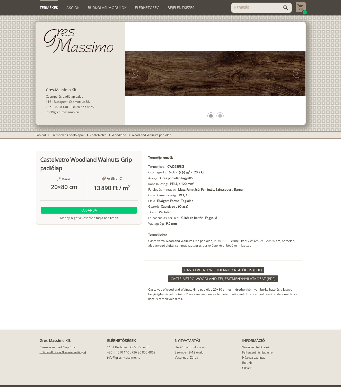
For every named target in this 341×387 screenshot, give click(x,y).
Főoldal (41, 135)
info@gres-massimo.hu (62, 112)
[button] (210, 115)
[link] (223, 270)
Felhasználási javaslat (257, 352)
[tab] (49, 7)
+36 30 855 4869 (82, 107)
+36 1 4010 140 (57, 107)
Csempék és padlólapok (67, 135)
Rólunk (247, 362)
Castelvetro (98, 135)
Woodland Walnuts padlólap (151, 135)
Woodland (119, 135)
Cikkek (246, 368)
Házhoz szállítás (253, 357)
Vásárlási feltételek (255, 347)
